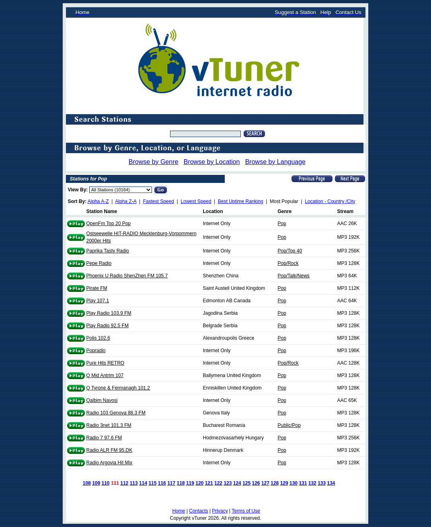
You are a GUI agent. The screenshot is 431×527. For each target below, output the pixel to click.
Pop (282, 223)
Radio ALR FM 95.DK (109, 450)
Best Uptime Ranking (240, 201)
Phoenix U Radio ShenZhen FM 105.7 (127, 276)
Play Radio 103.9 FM (108, 313)
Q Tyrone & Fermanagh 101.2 (118, 388)
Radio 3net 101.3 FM (108, 425)
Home (178, 511)
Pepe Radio (99, 263)
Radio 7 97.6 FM (104, 438)
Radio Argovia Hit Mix (109, 462)
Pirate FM (96, 288)
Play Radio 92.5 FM (107, 325)
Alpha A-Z (98, 201)
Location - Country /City (330, 201)
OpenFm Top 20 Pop (108, 223)
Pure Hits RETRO (105, 363)
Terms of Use (246, 511)
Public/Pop (289, 425)
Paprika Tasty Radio (107, 251)
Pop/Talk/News (294, 276)
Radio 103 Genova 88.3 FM (116, 413)
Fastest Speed (158, 201)
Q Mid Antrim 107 (105, 375)
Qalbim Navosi (102, 400)
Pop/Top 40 (290, 251)
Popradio (96, 350)
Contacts (198, 511)
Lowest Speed (196, 201)
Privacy (220, 511)
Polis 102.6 (98, 338)
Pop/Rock (288, 263)
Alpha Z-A (125, 201)
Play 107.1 (97, 300)
